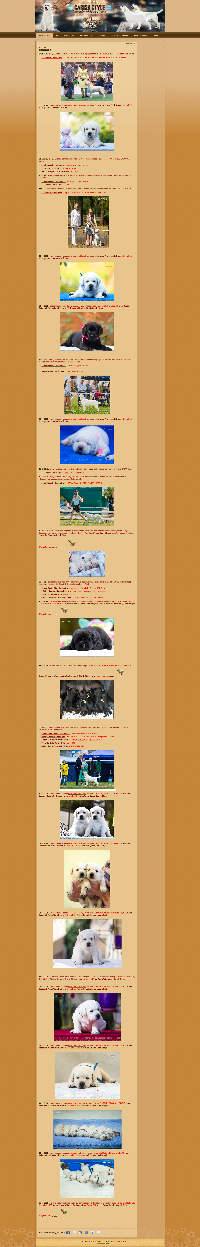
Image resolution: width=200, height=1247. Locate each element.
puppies (102, 35)
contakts (156, 35)
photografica (108, 1243)
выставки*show (86, 35)
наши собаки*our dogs (65, 35)
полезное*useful (140, 35)
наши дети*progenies (119, 35)
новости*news (44, 35)
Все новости (130, 43)
